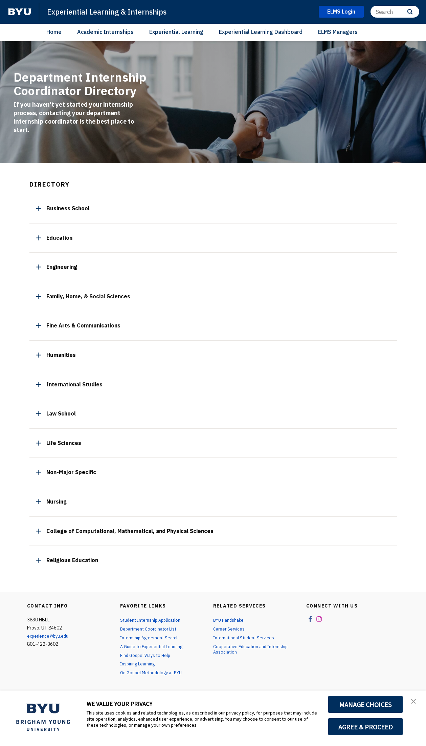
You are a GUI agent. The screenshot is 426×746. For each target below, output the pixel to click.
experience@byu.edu (49, 636)
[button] (415, 702)
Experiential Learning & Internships (114, 11)
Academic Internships (105, 31)
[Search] (395, 12)
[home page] (19, 11)
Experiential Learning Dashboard (260, 31)
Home (54, 31)
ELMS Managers (338, 31)
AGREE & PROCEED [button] (365, 726)
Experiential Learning (176, 31)
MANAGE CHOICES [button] (366, 704)
